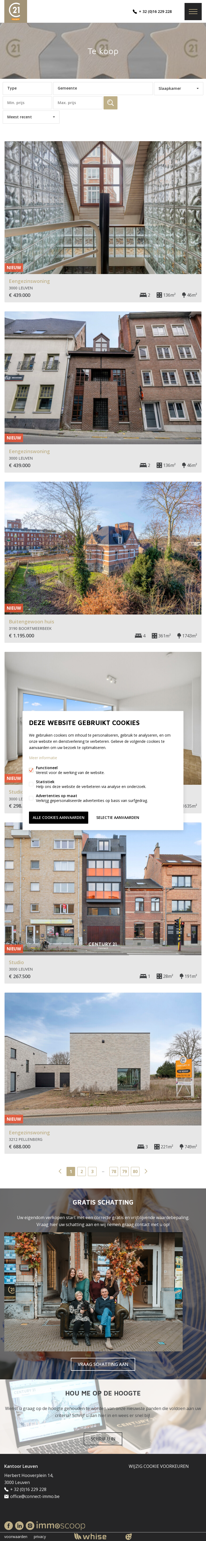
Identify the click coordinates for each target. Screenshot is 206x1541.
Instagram (30, 1525)
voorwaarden (15, 1536)
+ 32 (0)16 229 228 (155, 11)
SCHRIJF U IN (103, 1439)
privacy (40, 1536)
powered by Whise (96, 1536)
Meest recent (19, 116)
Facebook (8, 1525)
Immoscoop (60, 1525)
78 (113, 1171)
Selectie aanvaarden (117, 817)
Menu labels (193, 11)
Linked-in (19, 1525)
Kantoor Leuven (21, 1466)
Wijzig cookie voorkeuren (159, 1466)
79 (124, 1171)
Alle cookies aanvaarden (58, 817)
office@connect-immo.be (35, 1496)
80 (135, 1171)
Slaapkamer (170, 88)
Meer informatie (43, 757)
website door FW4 (129, 1536)
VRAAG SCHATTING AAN (103, 1364)
